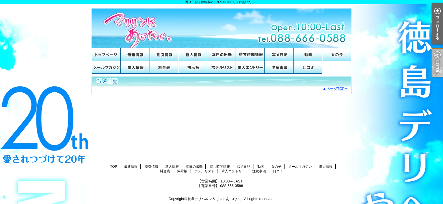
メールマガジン (106, 67)
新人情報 (192, 54)
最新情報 (135, 54)
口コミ (308, 67)
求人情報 (135, 67)
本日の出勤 (221, 54)
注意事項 (279, 67)
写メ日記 (279, 54)
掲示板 (192, 67)
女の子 (336, 54)
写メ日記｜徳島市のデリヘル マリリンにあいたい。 (221, 26)
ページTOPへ (337, 88)
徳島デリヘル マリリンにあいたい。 (215, 199)
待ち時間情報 (250, 54)
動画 (308, 54)
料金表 (163, 67)
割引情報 (163, 54)
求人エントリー (250, 67)
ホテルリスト (221, 67)
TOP (106, 54)
